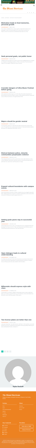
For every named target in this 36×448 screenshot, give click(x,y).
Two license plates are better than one (16, 320)
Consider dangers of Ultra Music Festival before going (17, 89)
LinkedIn (5, 432)
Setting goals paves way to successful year (16, 220)
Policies (20, 409)
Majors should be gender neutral (14, 121)
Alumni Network (26, 429)
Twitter (5, 429)
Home (2, 17)
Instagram (5, 427)
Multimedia (5, 414)
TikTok (5, 430)
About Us (4, 416)
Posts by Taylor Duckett (16, 17)
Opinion (4, 411)
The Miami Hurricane (11, 395)
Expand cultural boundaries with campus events (17, 187)
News (4, 406)
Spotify (5, 434)
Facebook (5, 425)
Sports (4, 407)
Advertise (21, 406)
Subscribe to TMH (26, 426)
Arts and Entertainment (7, 409)
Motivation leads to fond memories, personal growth (15, 24)
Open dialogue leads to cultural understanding (13, 254)
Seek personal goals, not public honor (16, 56)
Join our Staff (21, 407)
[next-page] (10, 351)
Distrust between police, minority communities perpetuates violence (15, 154)
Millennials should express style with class (16, 287)
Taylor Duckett (4, 27)
